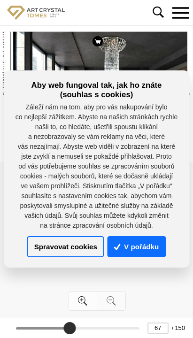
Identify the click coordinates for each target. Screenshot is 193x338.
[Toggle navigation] (180, 12)
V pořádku (136, 247)
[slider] (69, 328)
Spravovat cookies (65, 247)
